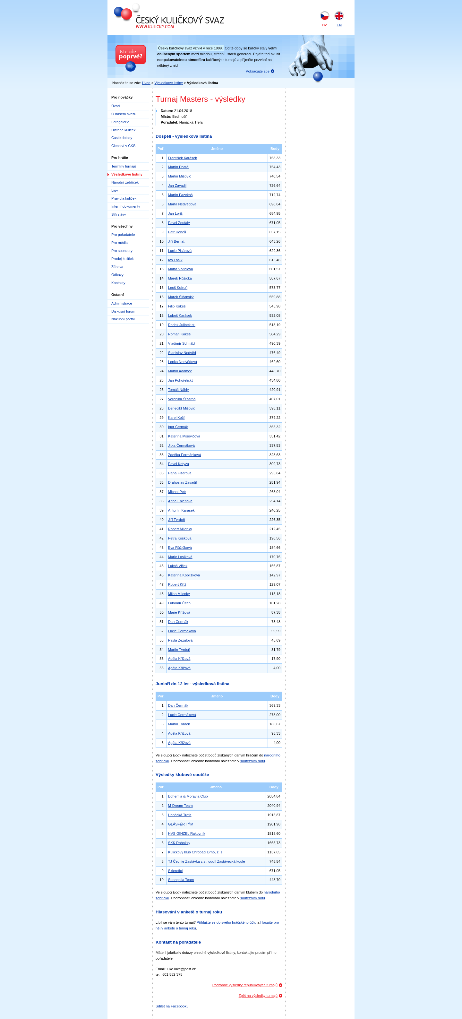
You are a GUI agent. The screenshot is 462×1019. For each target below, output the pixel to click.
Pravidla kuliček (123, 198)
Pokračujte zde (258, 71)
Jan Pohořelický (180, 380)
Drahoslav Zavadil (182, 482)
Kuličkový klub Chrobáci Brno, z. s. (195, 852)
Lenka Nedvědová (182, 362)
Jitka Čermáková (181, 445)
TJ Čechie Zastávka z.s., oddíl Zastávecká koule (206, 861)
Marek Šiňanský (181, 297)
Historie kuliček (123, 130)
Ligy (114, 190)
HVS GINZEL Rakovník (186, 833)
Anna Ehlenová (180, 501)
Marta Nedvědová (182, 204)
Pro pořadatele (123, 235)
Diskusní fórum (123, 311)
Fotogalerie (120, 122)
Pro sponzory (122, 251)
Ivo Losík (175, 260)
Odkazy (117, 275)
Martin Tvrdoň (179, 650)
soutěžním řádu (252, 761)
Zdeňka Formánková (184, 455)
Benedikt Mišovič (181, 408)
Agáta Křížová (179, 668)
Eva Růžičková (180, 547)
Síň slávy (118, 214)
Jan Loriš (175, 213)
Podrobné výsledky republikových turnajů (245, 985)
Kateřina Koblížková (184, 575)
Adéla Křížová (179, 659)
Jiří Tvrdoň (176, 520)
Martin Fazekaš (180, 195)
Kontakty (118, 283)
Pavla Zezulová (180, 640)
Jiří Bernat (176, 241)
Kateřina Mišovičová (184, 436)
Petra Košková (180, 538)
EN (339, 25)
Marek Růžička (180, 278)
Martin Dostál (178, 167)
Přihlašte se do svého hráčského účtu (226, 922)
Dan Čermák (178, 622)
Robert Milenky (180, 529)
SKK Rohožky (179, 843)
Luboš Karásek (180, 315)
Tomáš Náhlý (178, 390)
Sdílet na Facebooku (172, 1006)
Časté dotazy (121, 138)
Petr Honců (177, 232)
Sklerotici (175, 871)
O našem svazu (123, 114)
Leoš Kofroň (177, 287)
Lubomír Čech (179, 603)
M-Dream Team (180, 805)
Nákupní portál (123, 319)
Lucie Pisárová (180, 251)
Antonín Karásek (181, 510)
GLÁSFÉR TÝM (180, 824)
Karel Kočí (176, 417)
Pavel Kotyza (178, 464)
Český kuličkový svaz (143, 6)
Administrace (121, 303)
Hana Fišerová (180, 473)
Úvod (146, 83)
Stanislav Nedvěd (182, 353)
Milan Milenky (179, 594)
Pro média (119, 243)
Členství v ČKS (123, 146)
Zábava (117, 267)
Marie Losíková (180, 557)
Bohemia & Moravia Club (188, 796)
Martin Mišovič (179, 176)
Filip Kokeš (177, 306)
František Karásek (182, 158)
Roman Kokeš (179, 334)
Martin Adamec (180, 371)
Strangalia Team (181, 880)
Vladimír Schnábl (181, 343)
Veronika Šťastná (182, 399)
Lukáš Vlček (177, 566)
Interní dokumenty (125, 206)
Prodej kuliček (122, 259)
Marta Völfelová (180, 269)
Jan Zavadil (177, 185)
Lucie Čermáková (182, 631)
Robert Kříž (177, 584)
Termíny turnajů (123, 166)
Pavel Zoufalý (179, 223)
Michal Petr (177, 492)
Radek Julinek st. (181, 325)
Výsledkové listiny (169, 83)
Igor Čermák (178, 427)
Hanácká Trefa (180, 815)
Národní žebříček (125, 182)
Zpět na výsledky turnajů (258, 995)
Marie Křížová (179, 612)
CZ (324, 25)
